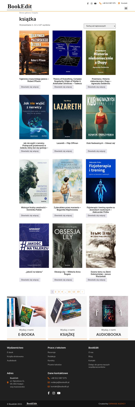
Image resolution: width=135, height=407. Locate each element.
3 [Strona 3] (58, 291)
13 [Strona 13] (78, 291)
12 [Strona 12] (74, 291)
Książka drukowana (15, 356)
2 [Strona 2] (55, 291)
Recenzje (52, 352)
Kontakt (91, 360)
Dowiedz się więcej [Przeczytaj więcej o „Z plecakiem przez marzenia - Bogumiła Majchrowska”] (63, 215)
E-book (10, 352)
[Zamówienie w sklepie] (100, 26)
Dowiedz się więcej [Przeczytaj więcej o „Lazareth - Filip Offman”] (63, 151)
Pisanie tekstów (55, 364)
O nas (90, 352)
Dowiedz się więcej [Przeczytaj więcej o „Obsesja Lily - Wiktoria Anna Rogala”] (63, 280)
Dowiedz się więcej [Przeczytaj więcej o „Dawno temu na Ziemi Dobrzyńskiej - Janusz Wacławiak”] (96, 280)
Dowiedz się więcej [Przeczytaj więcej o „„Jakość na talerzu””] (29, 280)
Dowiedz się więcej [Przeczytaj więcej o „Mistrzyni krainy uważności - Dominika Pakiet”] (29, 215)
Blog (90, 356)
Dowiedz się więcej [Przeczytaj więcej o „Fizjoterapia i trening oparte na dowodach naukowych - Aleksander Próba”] (96, 215)
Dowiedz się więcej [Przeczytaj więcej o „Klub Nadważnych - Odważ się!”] (96, 151)
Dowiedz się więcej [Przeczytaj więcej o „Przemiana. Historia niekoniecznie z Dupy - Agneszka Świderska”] (96, 87)
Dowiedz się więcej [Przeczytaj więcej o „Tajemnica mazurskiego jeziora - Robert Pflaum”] (29, 87)
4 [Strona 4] (62, 291)
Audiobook (11, 360)
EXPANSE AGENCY (117, 403)
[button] (126, 8)
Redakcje (52, 356)
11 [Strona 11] (69, 291)
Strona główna (25, 13)
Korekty (51, 360)
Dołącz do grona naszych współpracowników (99, 365)
